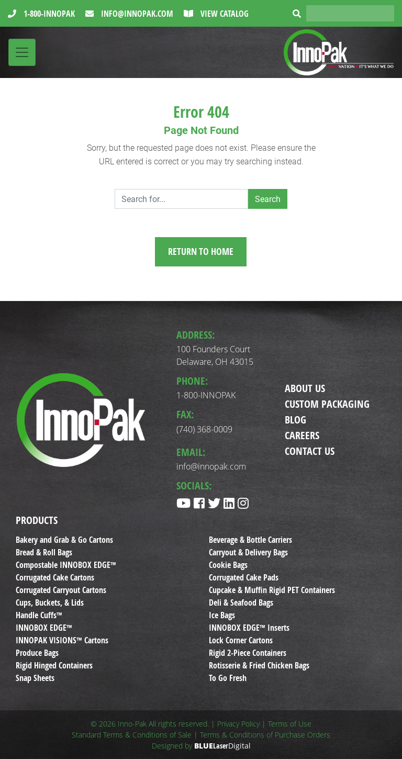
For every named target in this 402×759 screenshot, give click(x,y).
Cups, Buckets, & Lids (50, 602)
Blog (295, 419)
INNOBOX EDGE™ (44, 627)
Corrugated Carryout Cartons (61, 590)
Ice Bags (222, 615)
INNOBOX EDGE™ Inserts (249, 627)
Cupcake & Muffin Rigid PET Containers (272, 590)
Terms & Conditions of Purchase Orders (265, 735)
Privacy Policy (238, 724)
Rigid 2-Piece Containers (247, 652)
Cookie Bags (228, 565)
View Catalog (223, 13)
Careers (302, 435)
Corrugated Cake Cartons (55, 577)
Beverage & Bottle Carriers (250, 539)
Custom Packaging (327, 404)
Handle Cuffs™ (39, 615)
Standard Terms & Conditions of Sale (132, 735)
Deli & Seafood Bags (241, 602)
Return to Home (200, 251)
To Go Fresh (228, 678)
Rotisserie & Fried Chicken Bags (259, 665)
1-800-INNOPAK (48, 13)
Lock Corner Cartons (241, 640)
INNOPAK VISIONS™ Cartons (62, 640)
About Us (305, 388)
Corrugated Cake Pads (243, 577)
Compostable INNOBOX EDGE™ (66, 565)
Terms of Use (289, 724)
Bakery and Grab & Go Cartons (64, 539)
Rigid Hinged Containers (54, 665)
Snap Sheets (35, 678)
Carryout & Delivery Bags (248, 552)
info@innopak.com (136, 13)
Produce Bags (37, 652)
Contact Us (309, 451)
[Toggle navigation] (22, 52)
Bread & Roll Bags (44, 552)
